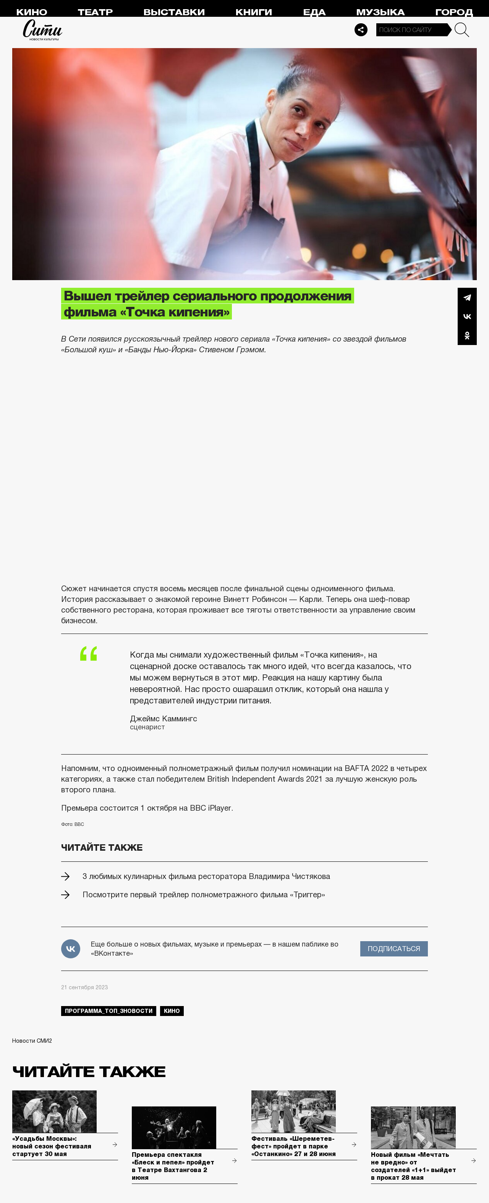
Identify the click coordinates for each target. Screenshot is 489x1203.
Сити (43, 29)
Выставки (174, 12)
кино (172, 1011)
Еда (314, 12)
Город (454, 12)
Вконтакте (467, 316)
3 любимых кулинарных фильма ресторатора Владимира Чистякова (206, 876)
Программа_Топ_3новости (108, 1011)
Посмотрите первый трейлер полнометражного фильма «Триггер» (204, 894)
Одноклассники (467, 335)
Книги (253, 12)
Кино (31, 12)
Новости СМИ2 (32, 1041)
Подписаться (394, 949)
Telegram (467, 297)
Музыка (380, 12)
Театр (95, 12)
